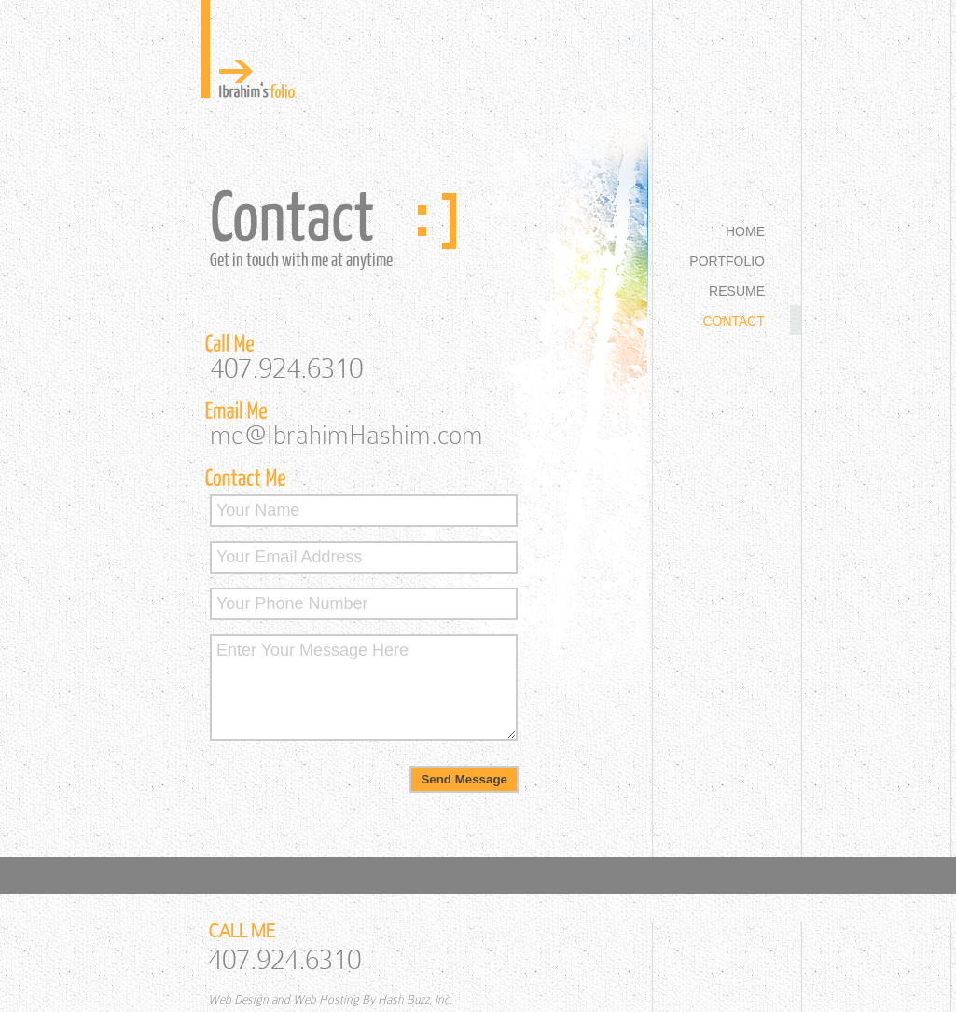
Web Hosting (326, 999)
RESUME (737, 291)
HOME (745, 231)
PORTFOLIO (727, 261)
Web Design (238, 999)
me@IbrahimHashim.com (346, 435)
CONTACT (733, 320)
